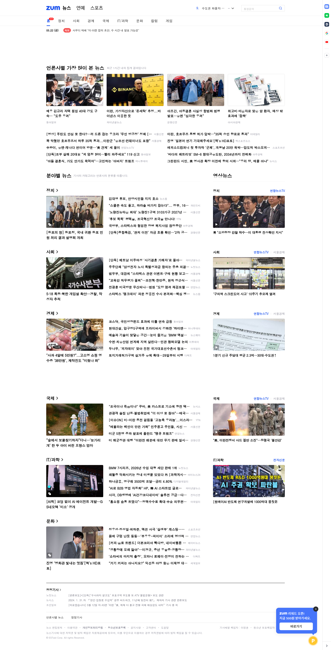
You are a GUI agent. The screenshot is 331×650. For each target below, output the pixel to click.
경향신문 (172, 122)
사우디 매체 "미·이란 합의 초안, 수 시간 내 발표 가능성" (106, 30)
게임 (169, 20)
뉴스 (66, 8)
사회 (76, 20)
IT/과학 (122, 20)
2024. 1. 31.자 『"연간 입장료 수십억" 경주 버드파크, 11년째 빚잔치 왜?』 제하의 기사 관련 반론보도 (127, 600)
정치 (61, 20)
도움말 (165, 627)
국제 (105, 20)
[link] (326, 6)
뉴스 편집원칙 (54, 627)
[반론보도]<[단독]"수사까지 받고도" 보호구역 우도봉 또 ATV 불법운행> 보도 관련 (116, 595)
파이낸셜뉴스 (114, 122)
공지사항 (136, 627)
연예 (80, 8)
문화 (139, 20)
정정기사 (52, 589)
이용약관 (72, 627)
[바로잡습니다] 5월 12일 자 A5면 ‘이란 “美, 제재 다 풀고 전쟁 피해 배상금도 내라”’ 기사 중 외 (123, 605)
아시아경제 (234, 122)
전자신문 (279, 460)
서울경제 (279, 252)
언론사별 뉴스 (55, 617)
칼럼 (154, 20)
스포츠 (96, 8)
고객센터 (151, 627)
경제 (91, 20)
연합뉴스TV (277, 191)
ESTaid (52, 637)
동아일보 (51, 122)
